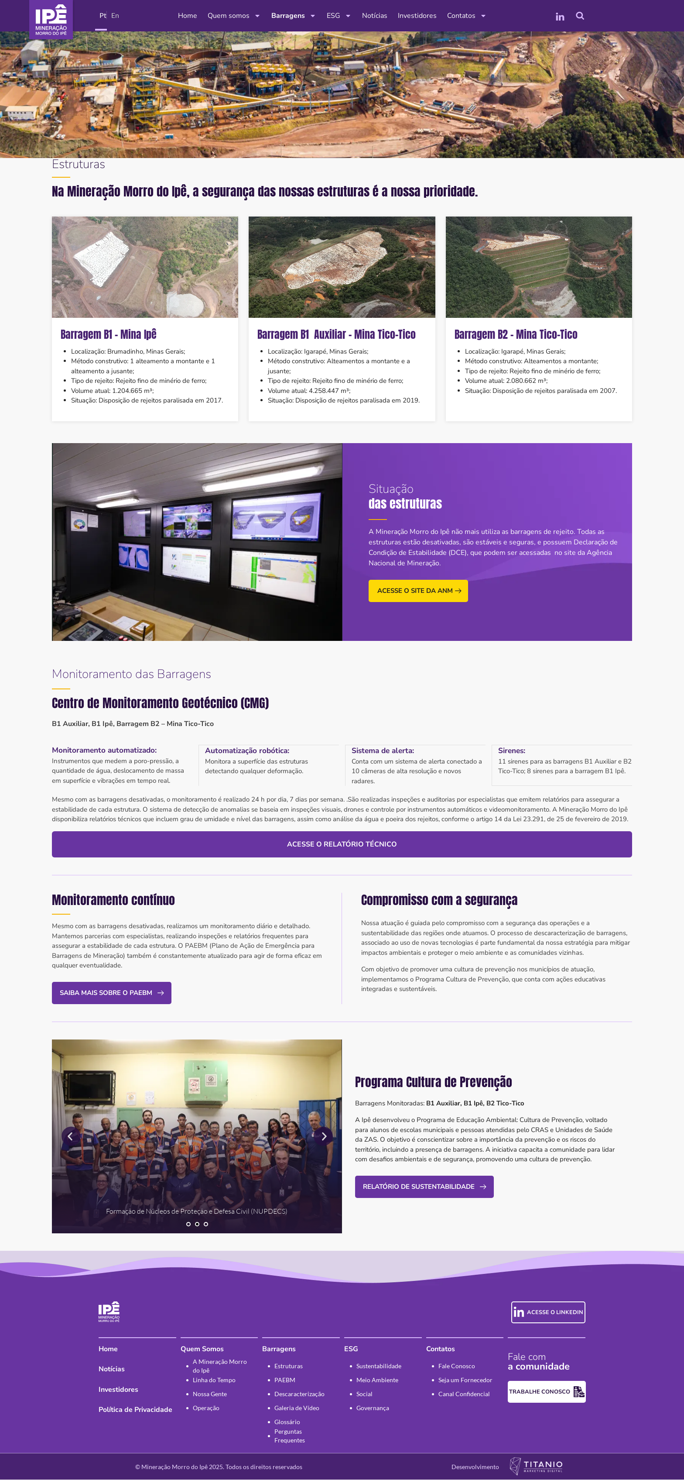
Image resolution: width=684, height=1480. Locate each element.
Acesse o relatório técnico (342, 844)
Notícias (374, 16)
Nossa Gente (210, 1394)
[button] (71, 1136)
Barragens (293, 16)
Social (364, 1394)
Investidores (417, 16)
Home (187, 16)
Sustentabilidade (378, 1366)
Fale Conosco (456, 1366)
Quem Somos (202, 1349)
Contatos (467, 16)
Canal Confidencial (464, 1394)
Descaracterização (299, 1394)
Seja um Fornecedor (465, 1380)
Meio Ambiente (377, 1380)
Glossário (287, 1422)
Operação (206, 1408)
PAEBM (284, 1380)
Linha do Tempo (214, 1380)
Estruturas (288, 1366)
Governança (372, 1408)
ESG (339, 16)
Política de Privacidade (135, 1410)
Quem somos (234, 16)
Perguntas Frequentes (289, 1436)
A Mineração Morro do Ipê (220, 1366)
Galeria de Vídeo (296, 1408)
